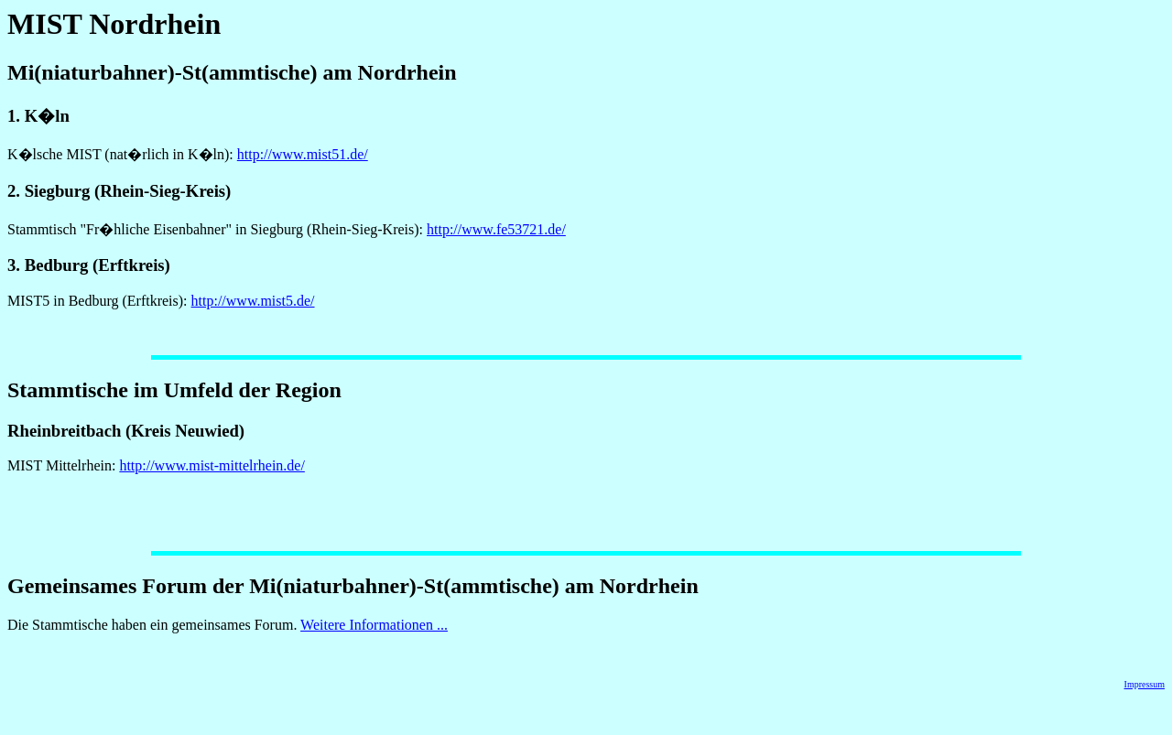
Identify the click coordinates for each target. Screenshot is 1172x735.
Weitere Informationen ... (374, 624)
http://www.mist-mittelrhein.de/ (212, 465)
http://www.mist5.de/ (253, 300)
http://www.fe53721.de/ (496, 229)
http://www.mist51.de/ (302, 154)
